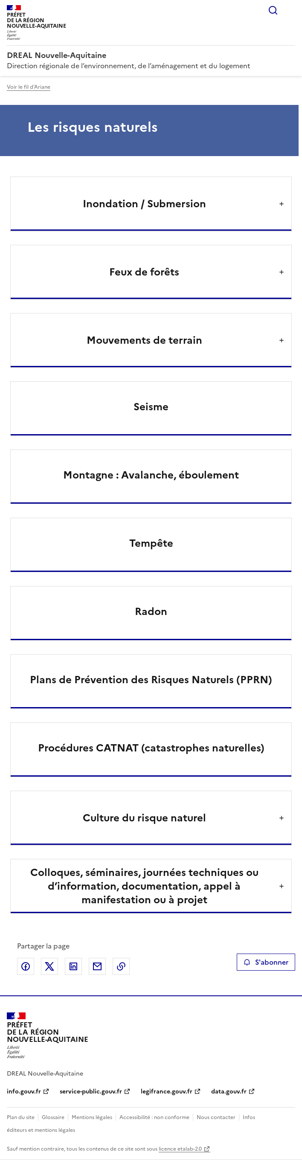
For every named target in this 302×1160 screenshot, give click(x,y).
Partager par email (97, 966)
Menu (290, 10)
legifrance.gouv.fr (166, 1091)
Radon (151, 611)
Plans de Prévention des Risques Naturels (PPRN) (151, 680)
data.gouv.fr (229, 1091)
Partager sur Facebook (25, 966)
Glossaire (53, 1117)
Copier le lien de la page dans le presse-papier (121, 966)
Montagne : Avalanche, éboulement (151, 475)
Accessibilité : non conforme (154, 1117)
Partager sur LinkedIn (73, 966)
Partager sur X (49, 966)
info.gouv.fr (24, 1091)
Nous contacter (216, 1117)
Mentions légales (92, 1117)
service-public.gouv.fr (91, 1091)
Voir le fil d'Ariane (28, 87)
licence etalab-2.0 (180, 1149)
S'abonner (266, 962)
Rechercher (273, 10)
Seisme (151, 407)
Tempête (151, 543)
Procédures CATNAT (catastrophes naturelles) (151, 748)
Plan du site (21, 1117)
